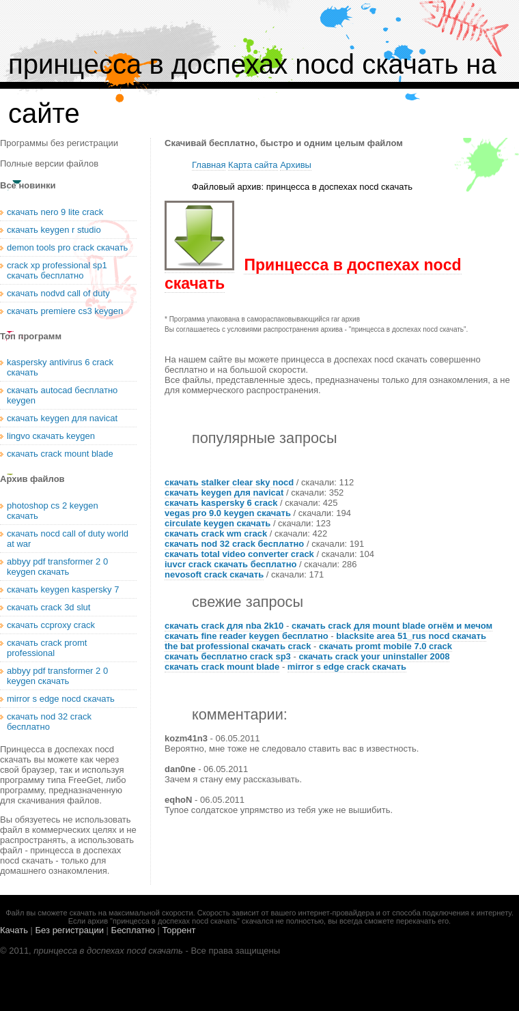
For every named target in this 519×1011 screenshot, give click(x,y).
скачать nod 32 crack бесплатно (234, 544)
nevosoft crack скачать (214, 574)
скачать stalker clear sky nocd (229, 482)
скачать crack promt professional (47, 648)
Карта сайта (252, 165)
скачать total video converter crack (239, 554)
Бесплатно (133, 930)
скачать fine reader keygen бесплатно (246, 636)
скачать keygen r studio (54, 230)
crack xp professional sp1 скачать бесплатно (57, 270)
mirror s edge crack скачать (346, 666)
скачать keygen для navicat (224, 492)
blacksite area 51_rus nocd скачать (411, 636)
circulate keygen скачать (217, 523)
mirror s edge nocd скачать (61, 699)
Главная (208, 165)
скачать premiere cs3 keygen (65, 311)
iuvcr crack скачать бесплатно (230, 564)
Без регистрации (70, 930)
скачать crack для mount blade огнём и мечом (392, 626)
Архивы (295, 165)
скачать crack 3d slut (48, 607)
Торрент (178, 930)
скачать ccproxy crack (51, 625)
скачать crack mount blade (222, 666)
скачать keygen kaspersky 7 (63, 589)
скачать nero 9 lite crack (55, 212)
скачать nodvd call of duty (58, 293)
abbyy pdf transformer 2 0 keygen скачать (57, 566)
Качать (14, 930)
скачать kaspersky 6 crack (221, 503)
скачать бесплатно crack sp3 (228, 656)
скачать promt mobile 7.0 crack (385, 646)
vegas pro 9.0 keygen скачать (228, 513)
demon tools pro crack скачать (67, 247)
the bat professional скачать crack (238, 646)
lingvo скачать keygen (51, 436)
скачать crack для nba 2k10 (224, 626)
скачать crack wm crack (216, 533)
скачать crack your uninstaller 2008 (373, 656)
